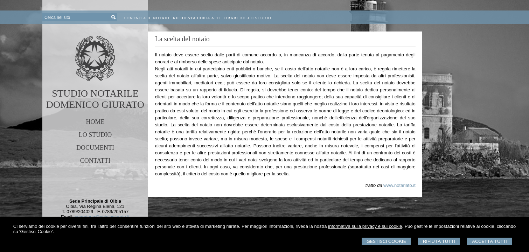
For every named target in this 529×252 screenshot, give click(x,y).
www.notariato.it (399, 185)
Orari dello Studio (247, 18)
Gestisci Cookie (386, 241)
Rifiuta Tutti (439, 241)
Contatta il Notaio (146, 18)
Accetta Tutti (489, 241)
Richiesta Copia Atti (197, 18)
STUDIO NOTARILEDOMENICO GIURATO (95, 99)
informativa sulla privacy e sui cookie (365, 226)
